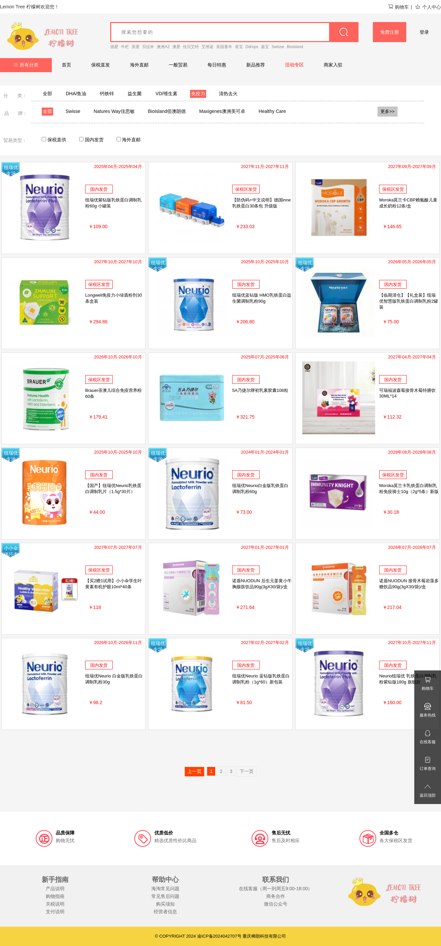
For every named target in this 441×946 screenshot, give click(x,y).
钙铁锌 (107, 93)
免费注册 (389, 32)
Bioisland (295, 46)
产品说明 (55, 888)
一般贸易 (178, 64)
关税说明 (55, 904)
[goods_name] (234, 32)
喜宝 (239, 46)
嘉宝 (265, 46)
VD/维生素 (166, 93)
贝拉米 (148, 46)
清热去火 (228, 93)
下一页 (247, 771)
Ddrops (252, 46)
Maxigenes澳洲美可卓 (222, 111)
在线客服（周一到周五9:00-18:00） (276, 888)
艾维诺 (207, 46)
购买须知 (165, 904)
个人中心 (428, 7)
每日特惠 (216, 64)
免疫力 (198, 93)
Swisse (278, 46)
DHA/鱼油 (76, 93)
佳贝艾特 (191, 46)
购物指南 (55, 896)
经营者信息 (165, 911)
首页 (66, 64)
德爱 (114, 46)
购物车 (398, 7)
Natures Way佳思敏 (114, 111)
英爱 (136, 46)
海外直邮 (139, 64)
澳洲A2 (163, 46)
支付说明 (55, 911)
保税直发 (100, 64)
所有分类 (25, 64)
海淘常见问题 (165, 888)
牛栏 (125, 46)
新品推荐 (255, 64)
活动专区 (294, 64)
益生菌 (135, 93)
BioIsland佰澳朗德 (167, 111)
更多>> (388, 111)
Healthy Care (272, 111)
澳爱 (176, 46)
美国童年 (224, 46)
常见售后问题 (165, 896)
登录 (424, 32)
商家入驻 (333, 64)
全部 (47, 93)
